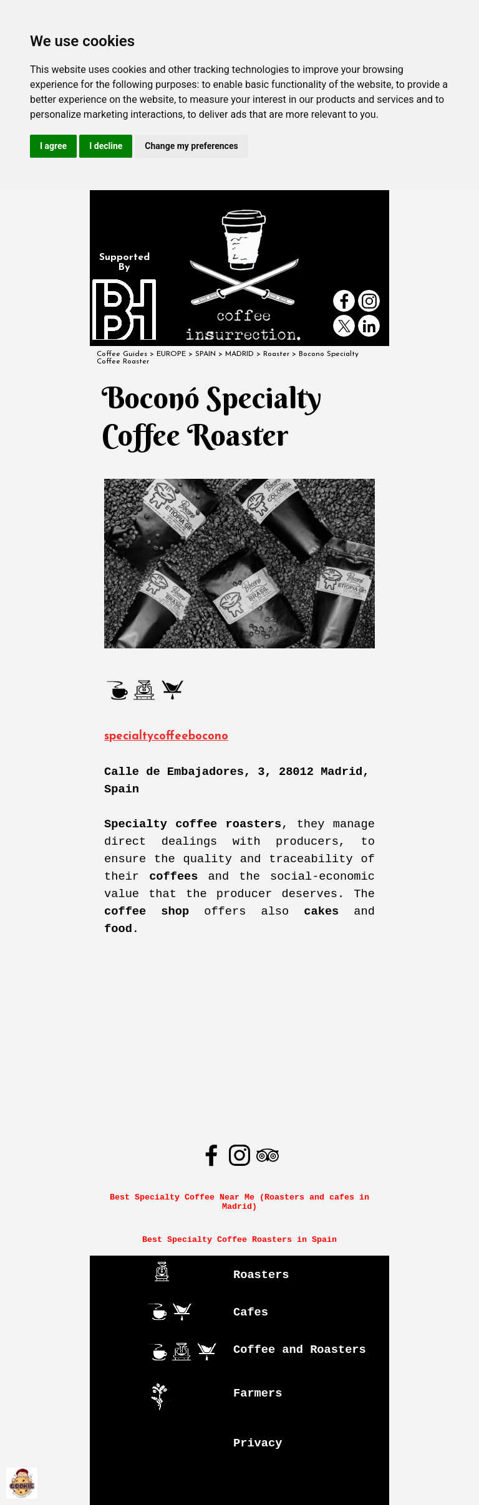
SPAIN (205, 354)
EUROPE (171, 354)
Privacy (257, 1443)
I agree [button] (53, 146)
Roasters (261, 1275)
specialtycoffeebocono (166, 737)
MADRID (239, 354)
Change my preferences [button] (191, 146)
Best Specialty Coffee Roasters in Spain (239, 1239)
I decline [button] (105, 146)
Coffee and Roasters (299, 1350)
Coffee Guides (122, 354)
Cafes (250, 1312)
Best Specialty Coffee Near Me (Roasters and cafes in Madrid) (242, 1202)
